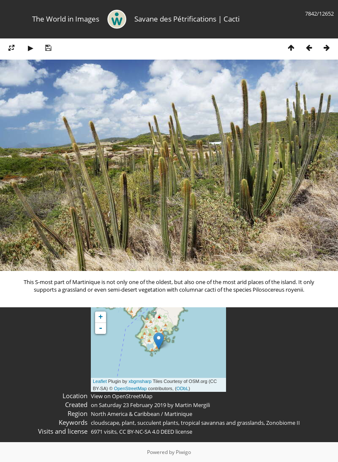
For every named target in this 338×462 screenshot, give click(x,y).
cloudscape (105, 422)
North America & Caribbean (125, 414)
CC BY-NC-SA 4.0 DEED (146, 431)
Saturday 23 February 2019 (132, 405)
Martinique (178, 414)
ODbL (183, 388)
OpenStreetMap (130, 388)
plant (128, 422)
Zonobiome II (283, 422)
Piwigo (183, 452)
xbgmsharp (139, 381)
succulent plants (157, 422)
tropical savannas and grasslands (222, 422)
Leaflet (100, 381)
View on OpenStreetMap (122, 396)
